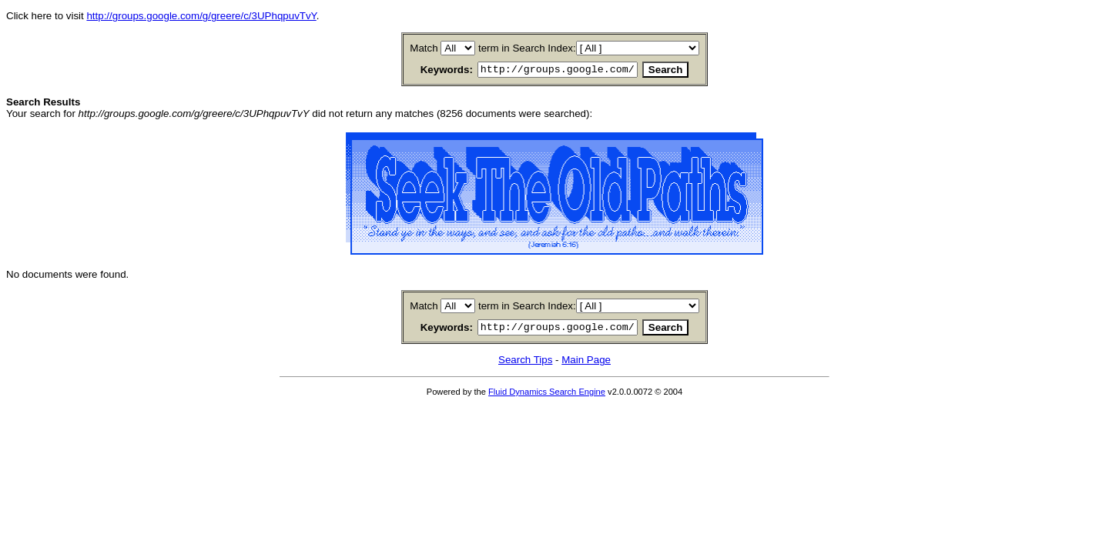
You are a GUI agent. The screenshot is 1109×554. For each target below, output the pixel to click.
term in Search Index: (527, 48)
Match (423, 48)
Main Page (586, 364)
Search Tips (525, 364)
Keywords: (428, 70)
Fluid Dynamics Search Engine (546, 396)
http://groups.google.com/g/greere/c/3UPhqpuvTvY (201, 16)
